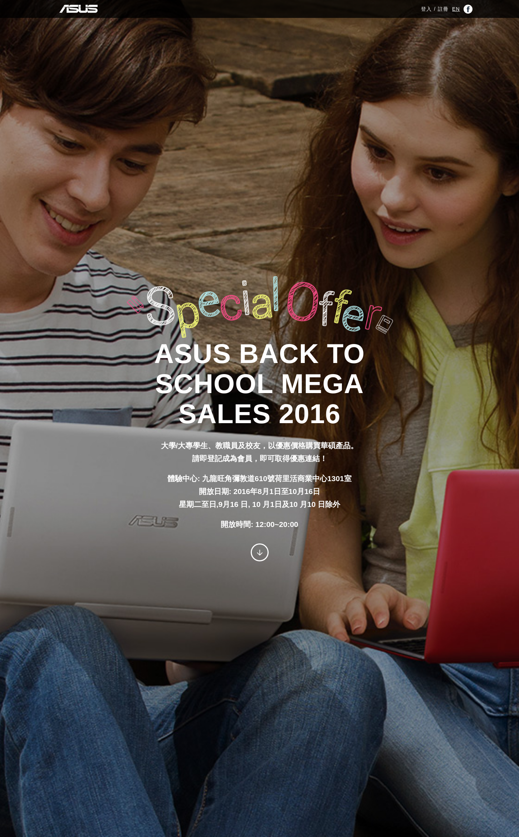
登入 (426, 12)
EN (456, 12)
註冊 (443, 12)
